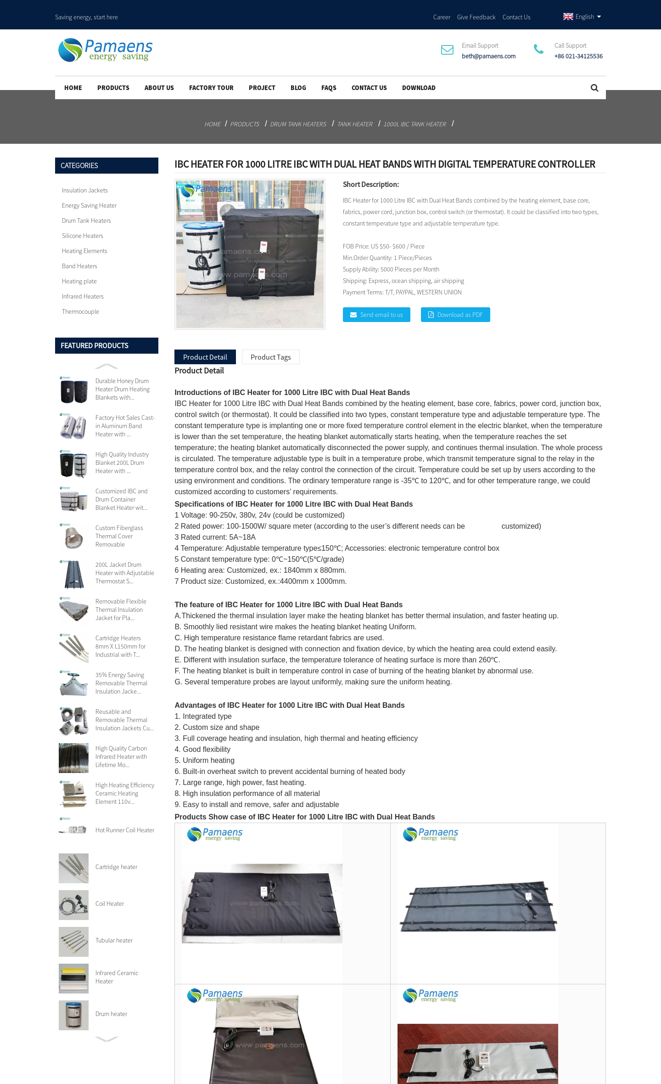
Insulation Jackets (85, 176)
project (262, 74)
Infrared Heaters (83, 282)
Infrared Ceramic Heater (116, 963)
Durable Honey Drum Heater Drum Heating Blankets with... (122, 375)
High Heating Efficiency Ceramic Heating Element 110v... (124, 779)
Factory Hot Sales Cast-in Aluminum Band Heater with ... (125, 412)
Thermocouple (80, 298)
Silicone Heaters (82, 222)
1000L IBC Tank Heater (414, 110)
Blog (298, 74)
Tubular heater (114, 926)
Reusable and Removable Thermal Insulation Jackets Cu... (124, 706)
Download (419, 74)
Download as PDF (460, 301)
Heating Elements (84, 237)
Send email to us (381, 301)
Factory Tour (211, 74)
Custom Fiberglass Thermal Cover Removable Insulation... (119, 522)
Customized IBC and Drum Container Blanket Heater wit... (121, 485)
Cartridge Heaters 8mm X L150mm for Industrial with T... (120, 632)
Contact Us (517, 9)
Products (113, 74)
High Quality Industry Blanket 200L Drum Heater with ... (122, 448)
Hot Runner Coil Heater (124, 816)
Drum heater (111, 1000)
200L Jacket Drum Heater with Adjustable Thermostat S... (124, 559)
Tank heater (354, 110)
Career (441, 9)
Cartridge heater (116, 853)
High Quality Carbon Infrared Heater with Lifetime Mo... (121, 742)
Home (73, 74)
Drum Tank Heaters (298, 110)
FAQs (328, 74)
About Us (159, 74)
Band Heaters (79, 252)
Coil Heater (109, 890)
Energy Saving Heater (89, 191)
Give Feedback (476, 9)
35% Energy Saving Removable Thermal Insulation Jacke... (121, 669)
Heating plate (79, 267)
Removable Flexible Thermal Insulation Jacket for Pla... (120, 595)
